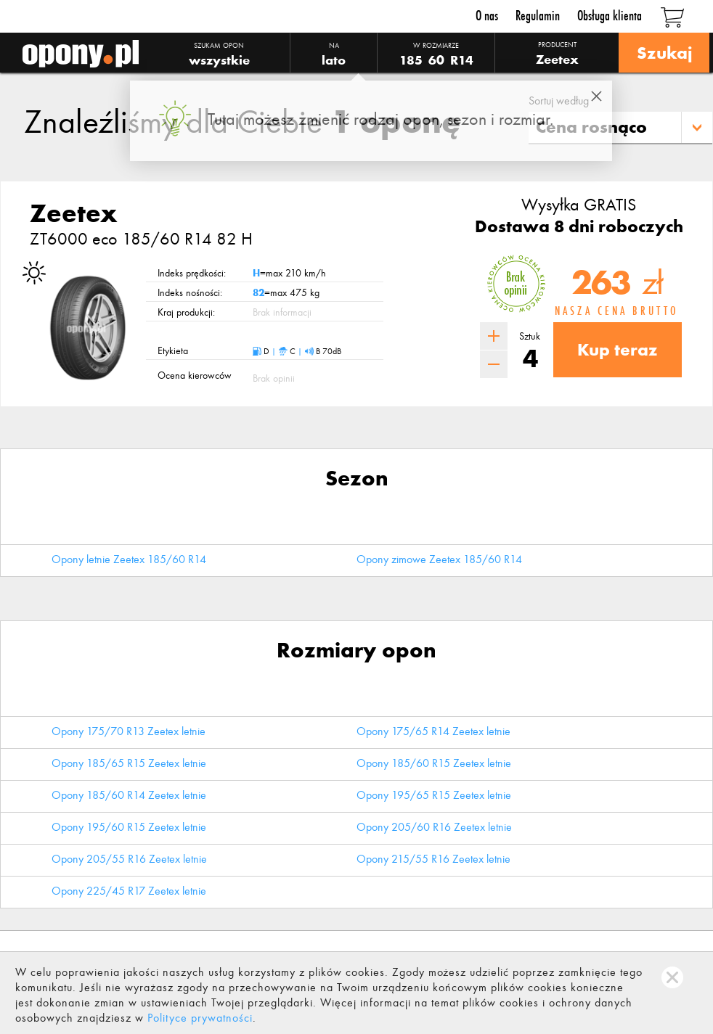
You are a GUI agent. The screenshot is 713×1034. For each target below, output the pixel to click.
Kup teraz (617, 349)
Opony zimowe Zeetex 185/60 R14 (439, 559)
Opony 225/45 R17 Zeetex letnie (129, 891)
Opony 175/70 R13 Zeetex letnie (128, 731)
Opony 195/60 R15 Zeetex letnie (129, 827)
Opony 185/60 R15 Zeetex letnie (433, 763)
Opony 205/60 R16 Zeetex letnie (434, 827)
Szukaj (664, 53)
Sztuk (529, 336)
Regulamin (538, 15)
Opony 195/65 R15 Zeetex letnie (433, 795)
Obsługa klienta (609, 15)
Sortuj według (559, 100)
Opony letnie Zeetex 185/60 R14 (129, 559)
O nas (487, 15)
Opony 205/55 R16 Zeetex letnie (129, 859)
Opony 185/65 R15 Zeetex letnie (129, 763)
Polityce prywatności (200, 1018)
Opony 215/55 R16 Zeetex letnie (433, 859)
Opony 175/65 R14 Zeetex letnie (433, 731)
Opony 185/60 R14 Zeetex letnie (129, 795)
